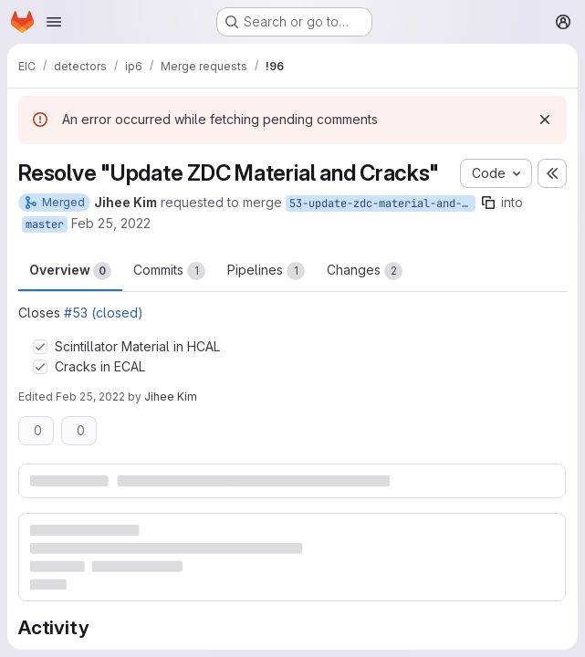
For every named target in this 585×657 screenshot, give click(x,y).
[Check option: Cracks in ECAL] (40, 367)
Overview (70, 271)
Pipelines (266, 271)
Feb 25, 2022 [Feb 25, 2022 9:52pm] (90, 396)
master (45, 224)
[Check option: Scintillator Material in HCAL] (40, 346)
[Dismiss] (545, 119)
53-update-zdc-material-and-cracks (382, 203)
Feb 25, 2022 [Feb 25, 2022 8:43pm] (111, 223)
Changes (364, 271)
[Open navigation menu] (53, 21)
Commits (169, 271)
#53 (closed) (103, 312)
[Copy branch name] (488, 203)
